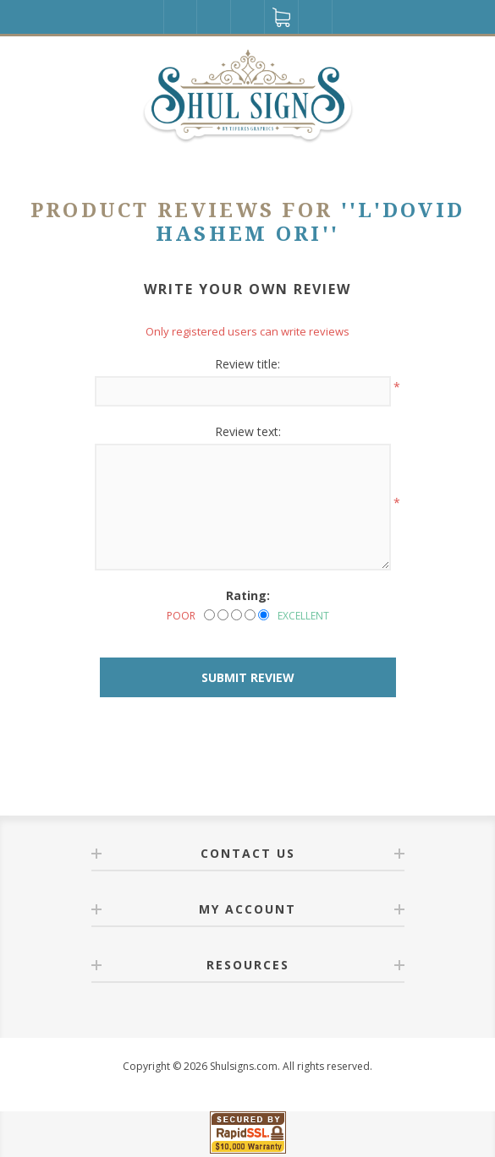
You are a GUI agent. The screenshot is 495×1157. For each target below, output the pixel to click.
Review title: (247, 364)
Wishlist (248, 17)
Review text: (248, 431)
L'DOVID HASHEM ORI (310, 222)
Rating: (248, 595)
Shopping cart (282, 17)
